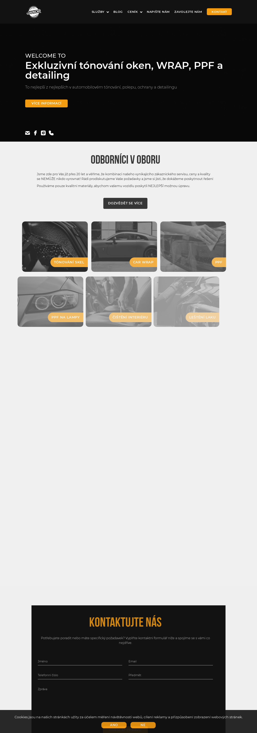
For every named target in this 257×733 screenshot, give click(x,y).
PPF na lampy (56, 317)
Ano (114, 725)
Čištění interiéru (121, 317)
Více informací (46, 103)
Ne (143, 725)
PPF (209, 262)
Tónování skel (62, 262)
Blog (118, 12)
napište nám (158, 12)
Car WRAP (135, 262)
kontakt (219, 12)
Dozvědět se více (118, 203)
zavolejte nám (188, 12)
